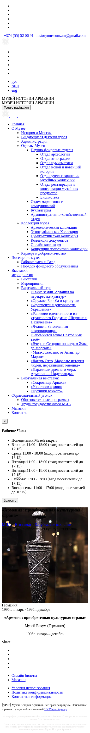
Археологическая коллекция (54, 227)
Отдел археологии (55, 154)
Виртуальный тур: (36, 288)
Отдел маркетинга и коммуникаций (47, 204)
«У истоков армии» (46, 387)
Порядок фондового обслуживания (49, 266)
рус (14, 81)
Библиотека (49, 197)
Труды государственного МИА (46, 404)
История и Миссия (36, 133)
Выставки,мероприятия (22, 272)
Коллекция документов (49, 240)
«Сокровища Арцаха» (48, 382)
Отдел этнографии (55, 158)
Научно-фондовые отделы (52, 150)
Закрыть (10, 500)
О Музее (18, 128)
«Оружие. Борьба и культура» (55, 301)
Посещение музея (26, 257)
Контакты (19, 413)
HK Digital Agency (55, 709)
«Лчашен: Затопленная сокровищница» (49, 328)
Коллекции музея (35, 223)
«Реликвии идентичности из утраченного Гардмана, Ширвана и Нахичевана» (59, 317)
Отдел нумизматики (56, 163)
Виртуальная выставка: (40, 378)
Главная (18, 124)
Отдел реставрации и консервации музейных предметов (59, 188)
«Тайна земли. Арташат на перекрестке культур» (52, 294)
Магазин (18, 408)
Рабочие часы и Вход (38, 262)
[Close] (5, 421)
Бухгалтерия (41, 210)
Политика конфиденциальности (37, 692)
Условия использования (31, 688)
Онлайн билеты (24, 675)
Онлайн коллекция (46, 245)
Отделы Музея (33, 146)
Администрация (34, 141)
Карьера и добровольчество (43, 253)
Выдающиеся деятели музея (44, 137)
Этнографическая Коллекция (54, 232)
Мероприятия (32, 283)
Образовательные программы (45, 400)
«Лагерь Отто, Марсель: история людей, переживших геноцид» (57, 363)
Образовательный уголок (32, 395)
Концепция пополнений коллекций (59, 249)
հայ (15, 86)
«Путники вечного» (47, 391)
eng (14, 90)
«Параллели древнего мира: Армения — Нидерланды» (53, 371)
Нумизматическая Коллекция (54, 236)
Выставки (29, 279)
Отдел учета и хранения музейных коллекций (59, 178)
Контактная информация (32, 696)
